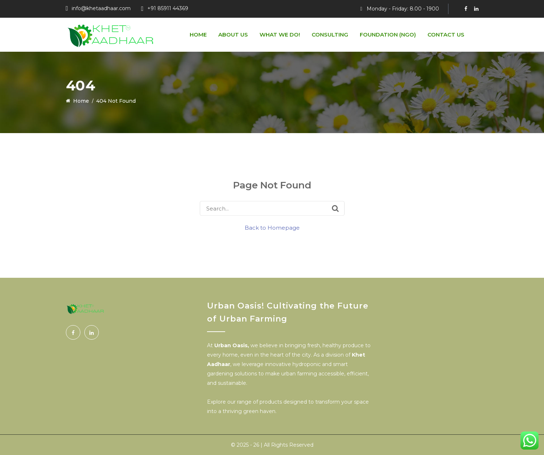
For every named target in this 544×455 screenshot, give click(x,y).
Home (198, 34)
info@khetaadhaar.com (101, 8)
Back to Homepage (272, 227)
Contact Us (445, 34)
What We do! (280, 34)
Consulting (330, 34)
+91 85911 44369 (167, 8)
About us (233, 34)
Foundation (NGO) (388, 34)
